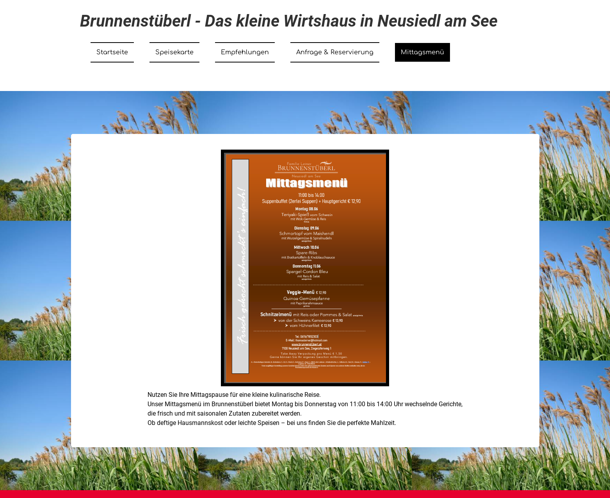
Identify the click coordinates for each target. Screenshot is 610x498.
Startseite (112, 52)
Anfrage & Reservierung (334, 52)
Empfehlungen (245, 52)
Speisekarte (174, 52)
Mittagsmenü (422, 52)
